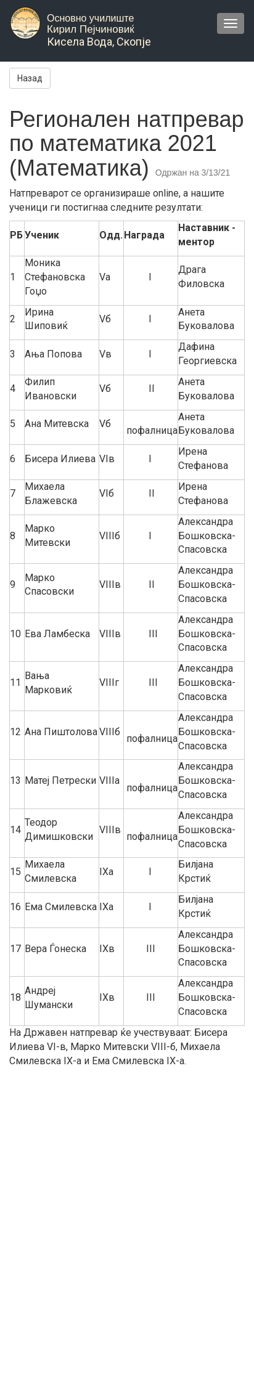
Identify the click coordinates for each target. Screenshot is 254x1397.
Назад (30, 78)
